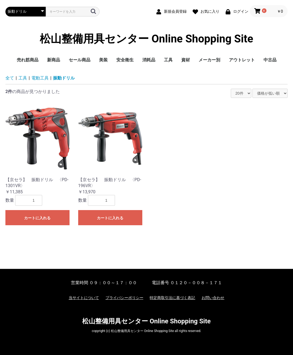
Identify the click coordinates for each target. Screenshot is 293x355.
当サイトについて (84, 298)
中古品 (270, 59)
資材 (185, 59)
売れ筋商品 (27, 59)
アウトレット (242, 59)
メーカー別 (209, 59)
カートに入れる (37, 218)
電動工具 (40, 78)
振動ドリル (64, 78)
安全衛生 (125, 59)
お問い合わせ (213, 298)
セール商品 (79, 59)
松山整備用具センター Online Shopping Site (146, 39)
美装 (103, 59)
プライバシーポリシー (124, 298)
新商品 (53, 59)
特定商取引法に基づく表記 (172, 298)
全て (9, 78)
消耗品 (148, 59)
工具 (168, 59)
